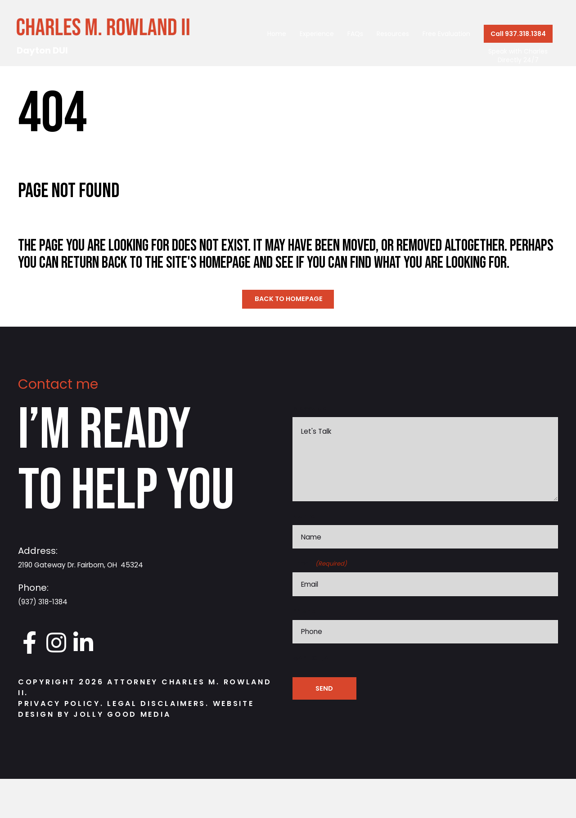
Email (319, 609)
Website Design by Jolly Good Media (136, 711)
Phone (304, 660)
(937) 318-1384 (49, 603)
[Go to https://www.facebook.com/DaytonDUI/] (29, 644)
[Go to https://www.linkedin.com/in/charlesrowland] (83, 644)
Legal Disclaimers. (159, 706)
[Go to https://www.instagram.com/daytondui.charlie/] (56, 644)
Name (303, 558)
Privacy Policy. (61, 706)
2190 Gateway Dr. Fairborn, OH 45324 (102, 566)
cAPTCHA (310, 711)
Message (309, 410)
